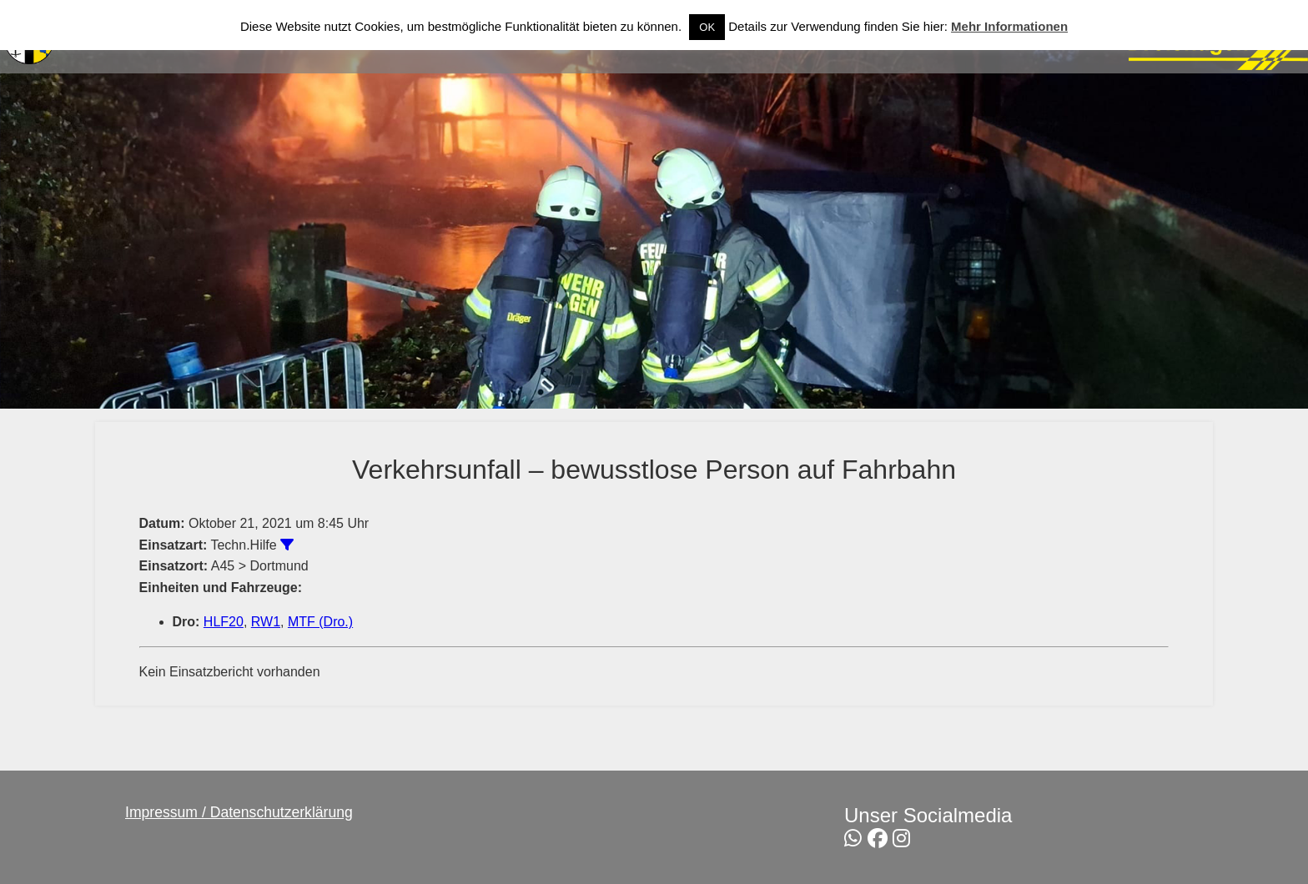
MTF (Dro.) (320, 622)
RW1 (265, 622)
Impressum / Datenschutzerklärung (239, 812)
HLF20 (224, 622)
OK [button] (707, 27)
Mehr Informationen (1009, 26)
